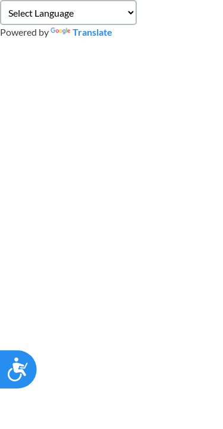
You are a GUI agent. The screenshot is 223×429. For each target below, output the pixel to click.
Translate (81, 32)
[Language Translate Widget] (68, 12)
